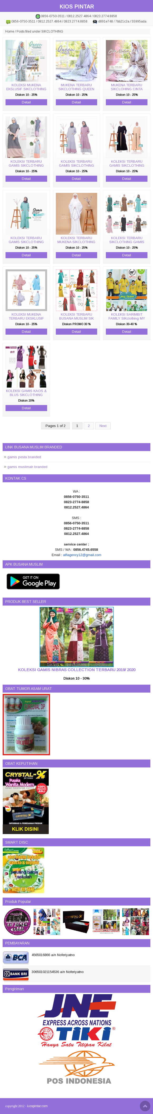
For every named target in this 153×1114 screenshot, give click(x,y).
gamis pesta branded (24, 457)
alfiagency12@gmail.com (82, 555)
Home (9, 31)
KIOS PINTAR (77, 7)
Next (103, 426)
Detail (26, 102)
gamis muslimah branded (27, 467)
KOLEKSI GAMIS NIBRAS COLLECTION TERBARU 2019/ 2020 (76, 669)
